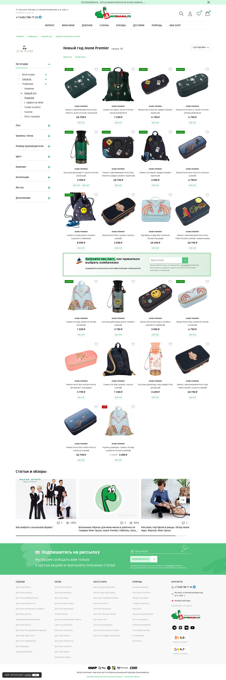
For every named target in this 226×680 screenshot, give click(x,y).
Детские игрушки (102, 609)
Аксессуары (28, 74)
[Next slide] (182, 500)
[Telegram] (40, 17)
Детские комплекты (26, 603)
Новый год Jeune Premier (68, 36)
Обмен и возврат (140, 598)
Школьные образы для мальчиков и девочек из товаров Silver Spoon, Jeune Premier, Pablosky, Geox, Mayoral (107, 529)
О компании (138, 635)
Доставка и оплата (141, 592)
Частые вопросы (140, 619)
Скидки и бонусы (140, 603)
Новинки (29, 88)
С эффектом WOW (33, 102)
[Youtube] (192, 627)
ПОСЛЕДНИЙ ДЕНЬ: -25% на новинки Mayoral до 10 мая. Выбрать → (113, 2)
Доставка (138, 25)
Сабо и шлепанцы (63, 625)
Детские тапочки (63, 646)
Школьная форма (24, 652)
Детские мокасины (64, 609)
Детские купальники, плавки (30, 609)
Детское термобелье (26, 641)
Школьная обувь (62, 657)
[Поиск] (181, 14)
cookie (27, 675)
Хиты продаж (32, 116)
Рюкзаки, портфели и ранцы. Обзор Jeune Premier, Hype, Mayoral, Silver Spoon (170, 529)
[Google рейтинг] (180, 651)
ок (36, 675)
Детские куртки (23, 614)
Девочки (87, 25)
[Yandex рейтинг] (180, 639)
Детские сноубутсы (64, 641)
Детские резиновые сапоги (68, 619)
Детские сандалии (64, 630)
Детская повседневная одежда (31, 630)
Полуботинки (61, 614)
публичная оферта (132, 677)
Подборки (34, 36)
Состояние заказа (141, 630)
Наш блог (175, 25)
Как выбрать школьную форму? (34, 527)
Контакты (137, 641)
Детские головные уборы (106, 598)
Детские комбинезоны (27, 598)
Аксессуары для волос (104, 587)
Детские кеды (62, 598)
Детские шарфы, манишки (107, 635)
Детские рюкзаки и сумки (106, 630)
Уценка (28, 112)
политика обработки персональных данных (104, 677)
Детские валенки (63, 592)
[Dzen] (180, 627)
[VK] (186, 627)
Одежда (26, 79)
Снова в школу (32, 107)
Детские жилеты (24, 592)
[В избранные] (96, 69)
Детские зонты (101, 603)
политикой (185, 265)
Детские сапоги (62, 635)
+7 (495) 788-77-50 (27, 17)
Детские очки (100, 619)
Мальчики (68, 25)
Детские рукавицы (103, 625)
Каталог (50, 25)
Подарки (29, 97)
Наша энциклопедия (142, 614)
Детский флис (22, 646)
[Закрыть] (208, 2)
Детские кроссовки (64, 603)
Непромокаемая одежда (28, 619)
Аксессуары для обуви (104, 592)
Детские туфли (62, 652)
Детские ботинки (63, 587)
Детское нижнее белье (105, 614)
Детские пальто (23, 625)
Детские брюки (23, 587)
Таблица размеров (141, 625)
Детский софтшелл (25, 635)
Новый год (48, 36)
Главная (21, 36)
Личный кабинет (140, 587)
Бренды (121, 25)
